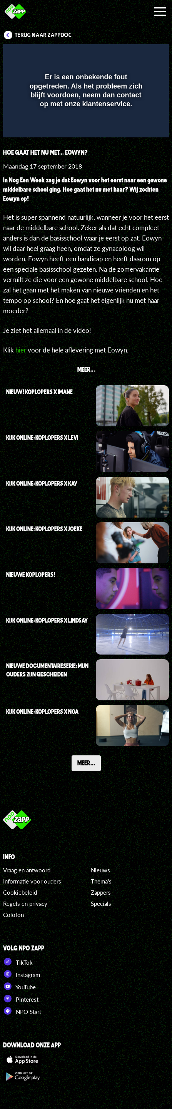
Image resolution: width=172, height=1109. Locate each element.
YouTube (19, 986)
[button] (143, 55)
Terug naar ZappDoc (43, 35)
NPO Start (22, 1010)
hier (20, 350)
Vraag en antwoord (26, 870)
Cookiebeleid (20, 892)
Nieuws (100, 870)
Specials (101, 903)
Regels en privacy (25, 903)
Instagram (21, 974)
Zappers (101, 892)
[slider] (85, 128)
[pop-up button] (127, 55)
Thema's (101, 881)
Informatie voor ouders (32, 881)
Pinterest (20, 998)
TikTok (18, 961)
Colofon (13, 914)
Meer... (86, 762)
